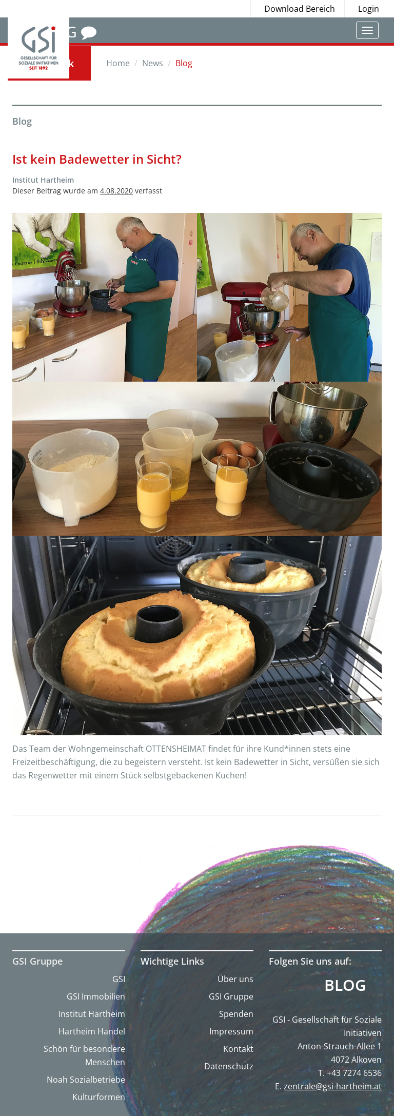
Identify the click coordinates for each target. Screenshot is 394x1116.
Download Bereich (299, 8)
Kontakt (238, 1048)
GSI (118, 979)
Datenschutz (228, 1066)
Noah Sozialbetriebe (86, 1079)
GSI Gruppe (231, 996)
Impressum (231, 1031)
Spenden (236, 1014)
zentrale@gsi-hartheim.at (333, 1086)
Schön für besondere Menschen (84, 1055)
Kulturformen (98, 1097)
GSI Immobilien (96, 996)
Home (118, 63)
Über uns (235, 979)
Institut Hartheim (91, 1014)
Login (368, 8)
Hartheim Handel (91, 1031)
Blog (345, 985)
